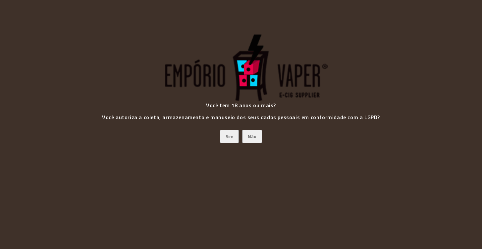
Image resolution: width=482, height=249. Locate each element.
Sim (229, 136)
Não (252, 136)
